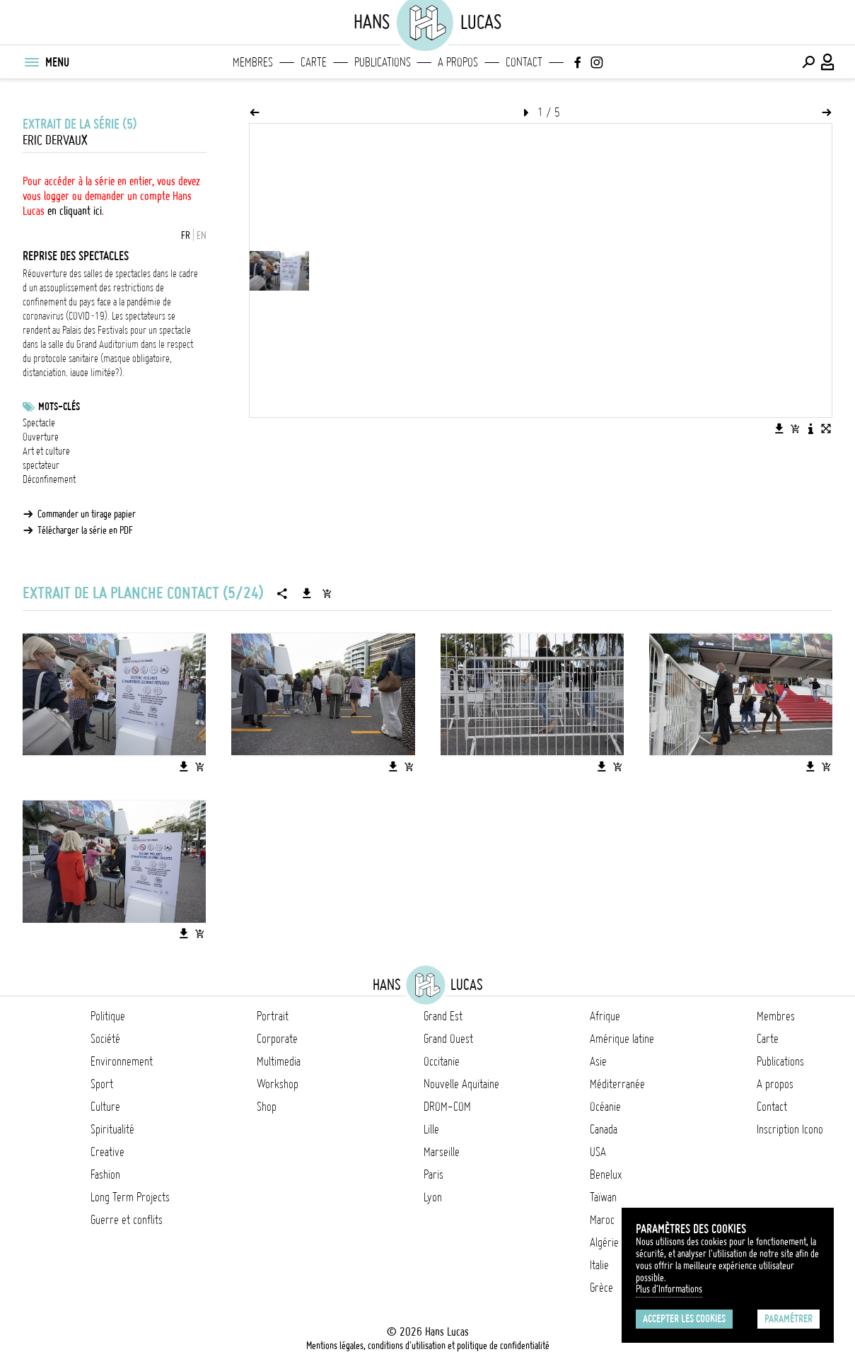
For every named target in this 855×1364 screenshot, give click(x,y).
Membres (253, 62)
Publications (382, 62)
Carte (314, 62)
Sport (102, 1084)
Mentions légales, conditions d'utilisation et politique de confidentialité (427, 1345)
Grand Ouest (448, 1039)
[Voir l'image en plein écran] (826, 428)
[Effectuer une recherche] (808, 62)
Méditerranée (617, 1084)
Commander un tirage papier (86, 514)
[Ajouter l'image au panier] (795, 428)
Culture (105, 1107)
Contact (524, 62)
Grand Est (443, 1016)
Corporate (277, 1039)
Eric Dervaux (55, 140)
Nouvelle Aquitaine (461, 1084)
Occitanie (442, 1061)
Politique (108, 1016)
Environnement (122, 1061)
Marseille (442, 1152)
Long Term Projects (130, 1197)
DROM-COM (447, 1107)
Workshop (277, 1084)
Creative (107, 1152)
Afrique (605, 1016)
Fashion (105, 1174)
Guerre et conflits (127, 1220)
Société (105, 1039)
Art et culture (46, 451)
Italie (599, 1265)
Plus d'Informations (669, 1289)
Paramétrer (788, 1318)
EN (202, 235)
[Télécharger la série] (307, 593)
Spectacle (39, 422)
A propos (458, 62)
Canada (603, 1129)
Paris (433, 1174)
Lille (431, 1129)
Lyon (433, 1197)
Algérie (604, 1242)
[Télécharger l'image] (779, 428)
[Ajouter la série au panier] (326, 593)
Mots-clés (59, 406)
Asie (598, 1061)
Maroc (602, 1220)
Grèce (601, 1288)
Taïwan (603, 1197)
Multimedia (279, 1061)
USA (598, 1152)
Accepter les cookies (684, 1318)
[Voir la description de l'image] (810, 428)
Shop (267, 1107)
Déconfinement (49, 479)
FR (185, 235)
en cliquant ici (74, 211)
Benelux (606, 1174)
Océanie (605, 1107)
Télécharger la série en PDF (85, 530)
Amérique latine (622, 1039)
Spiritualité (112, 1129)
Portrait (273, 1016)
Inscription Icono (790, 1129)
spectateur (41, 465)
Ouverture (41, 437)
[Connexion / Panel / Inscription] (828, 62)
